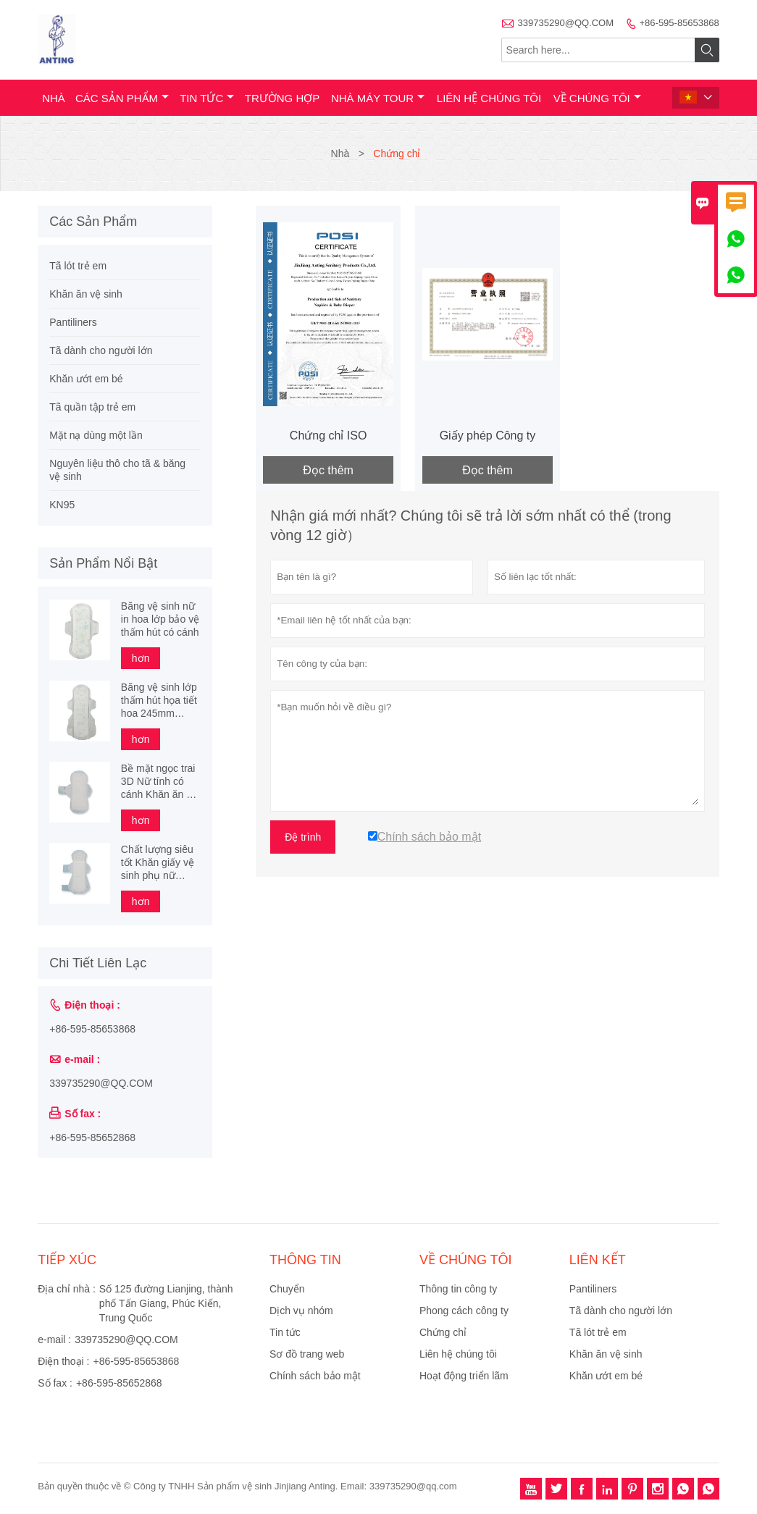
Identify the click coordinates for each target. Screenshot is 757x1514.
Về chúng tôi (597, 98)
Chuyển (286, 1289)
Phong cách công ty (464, 1310)
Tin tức (207, 98)
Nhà (53, 98)
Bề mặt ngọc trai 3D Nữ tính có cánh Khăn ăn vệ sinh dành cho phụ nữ (159, 781)
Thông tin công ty (458, 1289)
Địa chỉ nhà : (67, 1289)
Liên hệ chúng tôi (489, 98)
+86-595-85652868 (92, 1137)
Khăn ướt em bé (85, 378)
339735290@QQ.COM (566, 22)
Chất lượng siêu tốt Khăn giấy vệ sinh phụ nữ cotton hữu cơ (157, 863)
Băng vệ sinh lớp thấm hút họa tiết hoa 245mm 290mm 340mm (159, 700)
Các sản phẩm (122, 98)
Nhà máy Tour (377, 98)
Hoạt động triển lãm (464, 1375)
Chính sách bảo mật (315, 1375)
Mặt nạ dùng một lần (96, 435)
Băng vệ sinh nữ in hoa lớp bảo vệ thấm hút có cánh (160, 619)
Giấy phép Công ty (488, 435)
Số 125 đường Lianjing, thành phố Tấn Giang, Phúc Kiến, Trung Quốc (166, 1303)
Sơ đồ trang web (306, 1354)
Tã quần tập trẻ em (92, 407)
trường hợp (282, 98)
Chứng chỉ (443, 1332)
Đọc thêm (328, 470)
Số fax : (55, 1383)
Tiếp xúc (67, 1260)
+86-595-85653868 (679, 22)
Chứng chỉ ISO (328, 435)
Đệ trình (303, 837)
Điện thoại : (63, 1361)
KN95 (62, 504)
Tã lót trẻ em (77, 266)
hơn (141, 658)
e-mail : (54, 1339)
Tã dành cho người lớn (100, 350)
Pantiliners (72, 322)
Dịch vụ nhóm (301, 1310)
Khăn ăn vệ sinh (85, 294)
